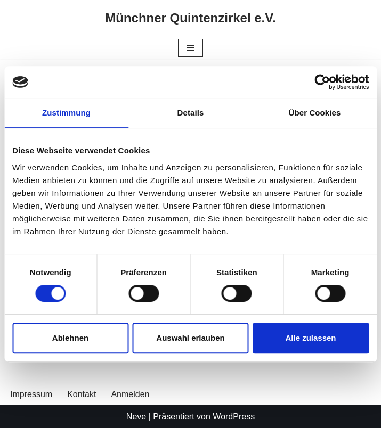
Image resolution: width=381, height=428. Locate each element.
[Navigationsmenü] (190, 48)
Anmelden (130, 394)
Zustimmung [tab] (66, 112)
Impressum (31, 394)
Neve (136, 416)
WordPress (234, 416)
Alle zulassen (310, 337)
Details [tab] (190, 112)
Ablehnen (70, 337)
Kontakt (81, 394)
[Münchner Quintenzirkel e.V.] (190, 18)
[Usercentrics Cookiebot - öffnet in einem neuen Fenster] (322, 82)
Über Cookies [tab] (315, 112)
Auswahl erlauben (190, 337)
